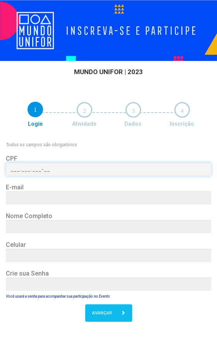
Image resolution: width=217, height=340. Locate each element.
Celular (16, 244)
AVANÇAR (108, 313)
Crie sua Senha (27, 273)
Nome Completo (29, 216)
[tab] (35, 109)
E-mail (15, 187)
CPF (11, 158)
